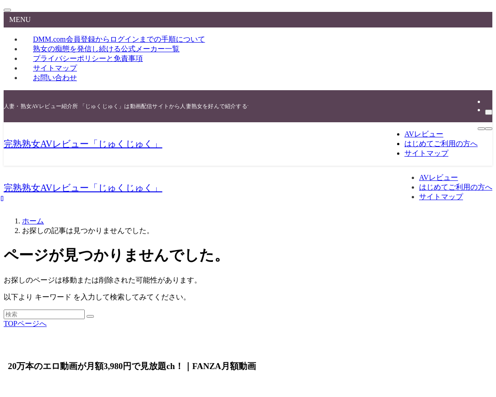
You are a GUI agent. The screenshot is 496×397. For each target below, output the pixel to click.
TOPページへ (25, 323)
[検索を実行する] (90, 316)
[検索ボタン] (488, 128)
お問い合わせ (55, 78)
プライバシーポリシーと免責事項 (88, 58)
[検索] (488, 112)
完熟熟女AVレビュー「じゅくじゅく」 (83, 144)
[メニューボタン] (481, 128)
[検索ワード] (44, 314)
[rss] (488, 101)
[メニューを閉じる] (7, 10)
